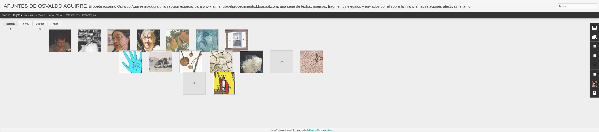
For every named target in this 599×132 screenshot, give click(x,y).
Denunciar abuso (324, 130)
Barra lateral (54, 15)
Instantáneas (72, 15)
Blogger (312, 130)
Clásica (6, 15)
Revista (28, 15)
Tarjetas (17, 15)
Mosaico (40, 15)
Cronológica (89, 15)
